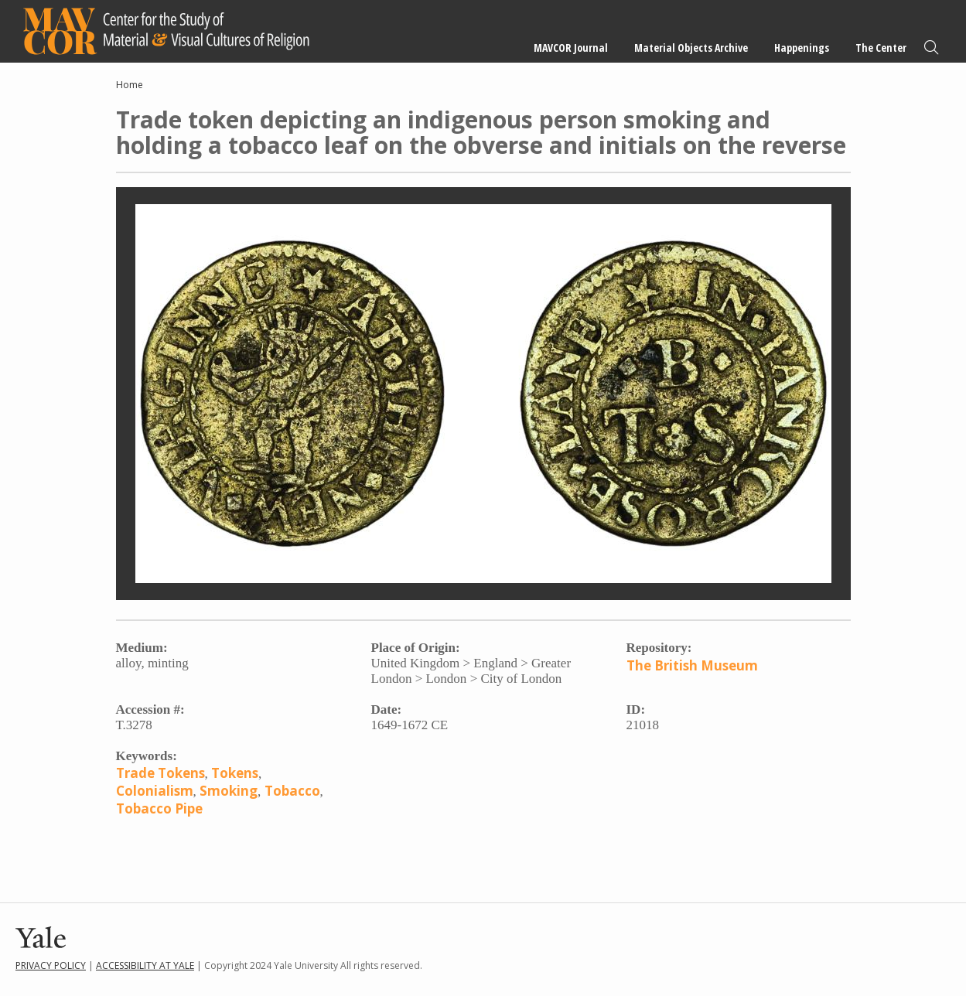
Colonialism (154, 791)
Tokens (234, 773)
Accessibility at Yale (145, 965)
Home (129, 84)
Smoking (229, 791)
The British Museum (692, 665)
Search (931, 47)
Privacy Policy (50, 965)
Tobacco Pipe (159, 808)
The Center (880, 47)
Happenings (801, 47)
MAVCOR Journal (571, 47)
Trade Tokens (160, 773)
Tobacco (292, 791)
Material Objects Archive (691, 47)
